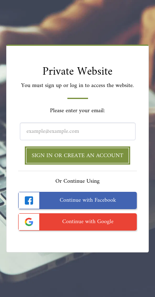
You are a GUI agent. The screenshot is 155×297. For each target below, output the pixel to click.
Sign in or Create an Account (78, 156)
